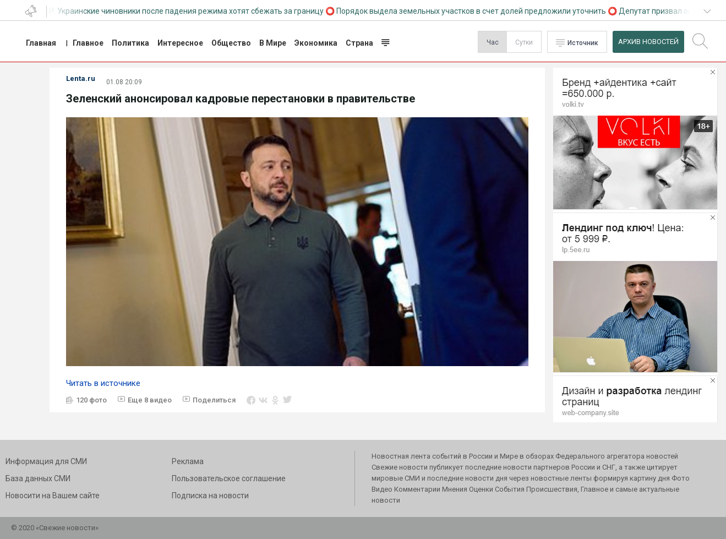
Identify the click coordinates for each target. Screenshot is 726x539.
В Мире (272, 43)
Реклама (188, 461)
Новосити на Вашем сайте (53, 495)
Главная (41, 43)
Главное (88, 43)
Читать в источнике (103, 383)
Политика (130, 43)
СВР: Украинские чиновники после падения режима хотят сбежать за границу (183, 11)
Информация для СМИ (46, 461)
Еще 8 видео (150, 400)
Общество (231, 43)
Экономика (315, 43)
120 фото (91, 400)
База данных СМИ (38, 478)
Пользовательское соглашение (229, 478)
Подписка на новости (210, 495)
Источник (582, 43)
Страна (359, 43)
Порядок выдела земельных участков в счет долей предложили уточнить (473, 11)
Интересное (180, 43)
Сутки (524, 42)
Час (493, 42)
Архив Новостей (648, 41)
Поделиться (214, 400)
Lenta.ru (80, 78)
